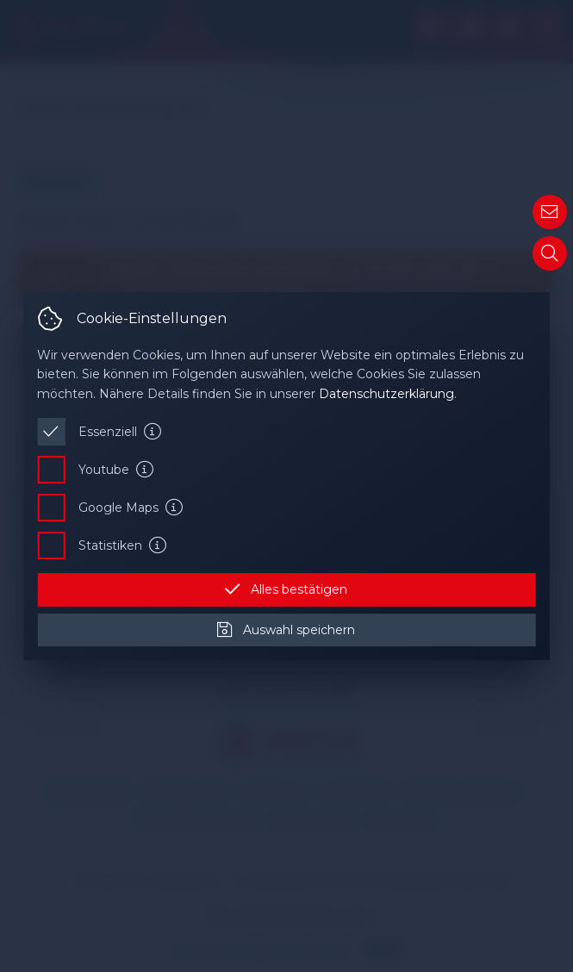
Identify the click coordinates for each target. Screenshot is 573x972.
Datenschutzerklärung (386, 394)
